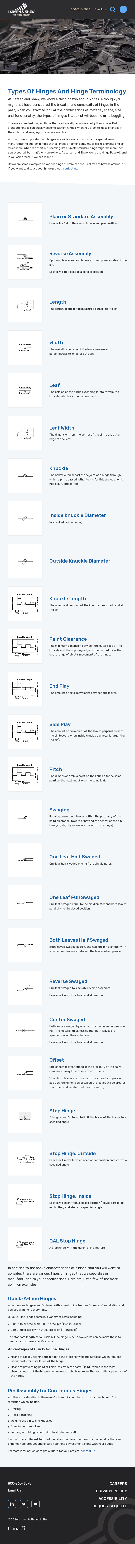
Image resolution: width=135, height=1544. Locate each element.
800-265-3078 (80, 9)
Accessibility (113, 1498)
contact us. (70, 168)
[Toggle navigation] (123, 9)
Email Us (100, 9)
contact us (88, 1451)
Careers (118, 1483)
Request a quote (110, 1506)
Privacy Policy (111, 1491)
